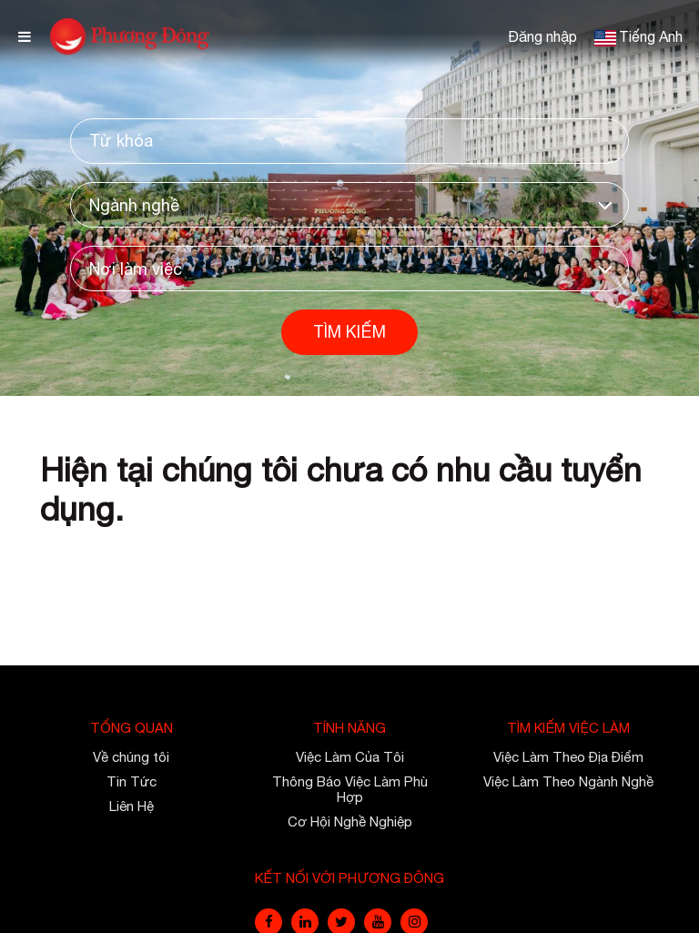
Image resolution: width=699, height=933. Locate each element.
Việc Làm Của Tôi (350, 757)
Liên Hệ (131, 806)
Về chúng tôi (131, 757)
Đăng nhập (542, 36)
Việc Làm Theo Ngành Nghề (568, 781)
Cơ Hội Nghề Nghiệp (350, 821)
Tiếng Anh (651, 36)
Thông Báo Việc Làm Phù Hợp (350, 789)
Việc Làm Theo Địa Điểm (568, 757)
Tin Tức (131, 781)
